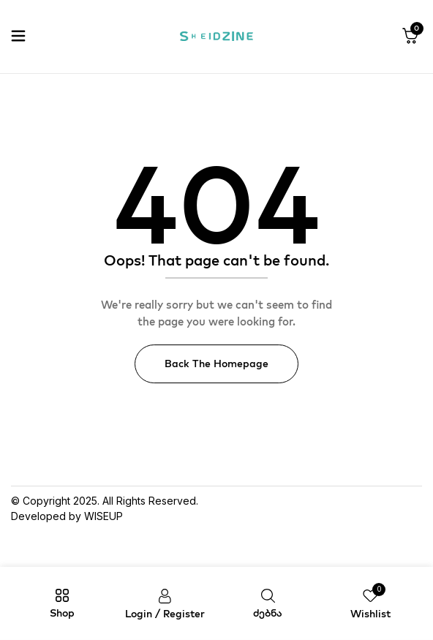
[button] (410, 36)
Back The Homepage (216, 363)
